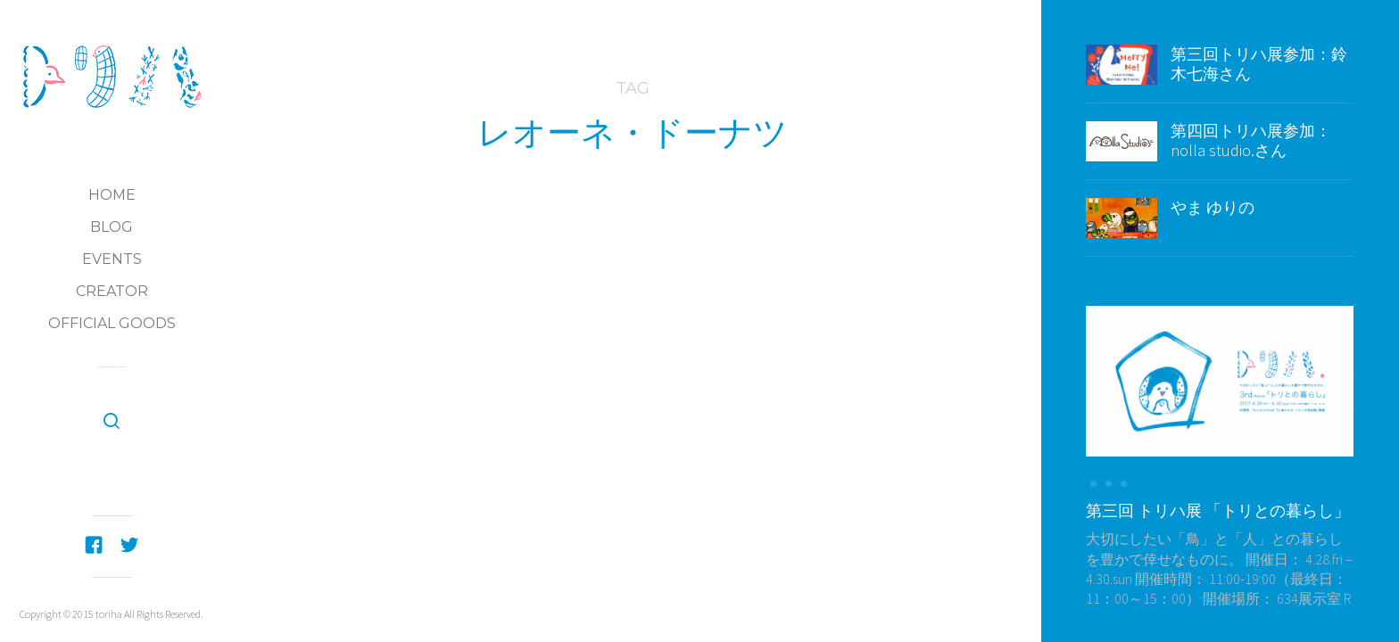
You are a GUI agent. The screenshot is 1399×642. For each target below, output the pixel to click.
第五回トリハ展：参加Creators (667, 291)
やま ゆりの (1212, 207)
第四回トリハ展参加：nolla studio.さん (1251, 140)
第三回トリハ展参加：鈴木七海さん (1259, 64)
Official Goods (112, 323)
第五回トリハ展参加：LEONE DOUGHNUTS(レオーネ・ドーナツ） (632, 339)
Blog (111, 226)
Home (112, 194)
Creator (112, 291)
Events (112, 259)
